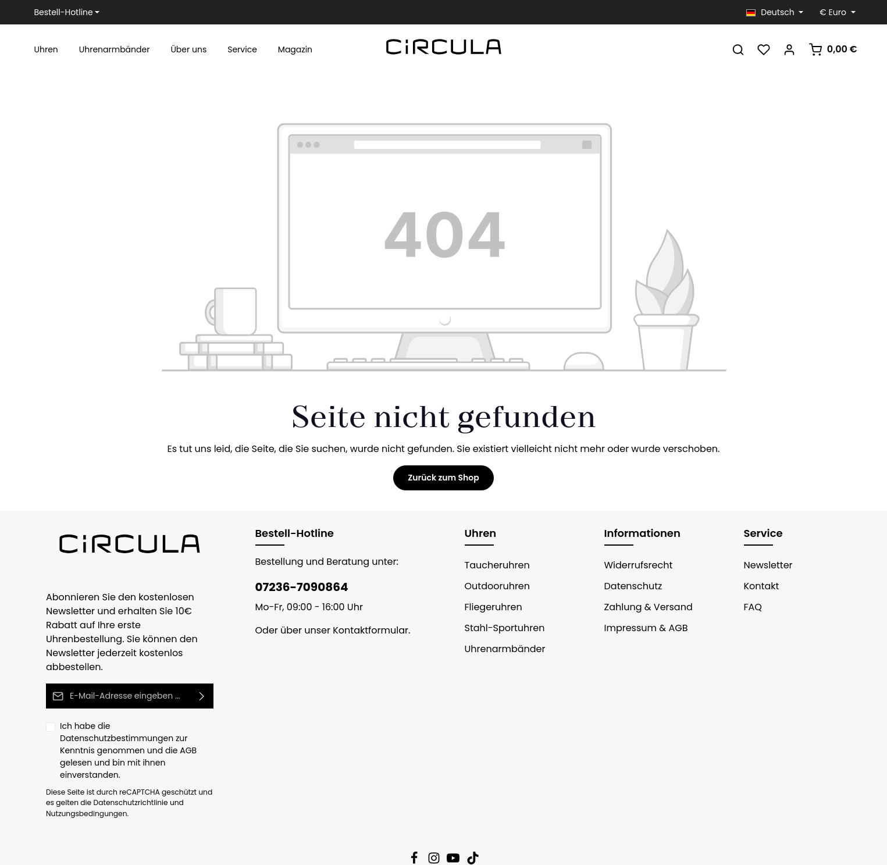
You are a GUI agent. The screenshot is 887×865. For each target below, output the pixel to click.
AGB (188, 724)
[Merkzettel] (767, 49)
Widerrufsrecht (634, 565)
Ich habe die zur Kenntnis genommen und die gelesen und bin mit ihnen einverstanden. (134, 723)
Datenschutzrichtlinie (111, 764)
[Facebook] (415, 823)
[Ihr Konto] (793, 49)
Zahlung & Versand (643, 607)
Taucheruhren (493, 565)
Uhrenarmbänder (500, 649)
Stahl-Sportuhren (500, 628)
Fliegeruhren (491, 607)
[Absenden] (202, 682)
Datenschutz (630, 586)
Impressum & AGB (642, 628)
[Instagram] (435, 823)
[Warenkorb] (834, 49)
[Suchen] (742, 49)
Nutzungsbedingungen (81, 775)
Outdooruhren (493, 586)
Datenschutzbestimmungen (155, 712)
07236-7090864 (296, 587)
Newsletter (766, 565)
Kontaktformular (358, 630)
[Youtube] (454, 823)
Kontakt (759, 586)
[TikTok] (472, 823)
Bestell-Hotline (60, 12)
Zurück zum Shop (443, 477)
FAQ (753, 607)
